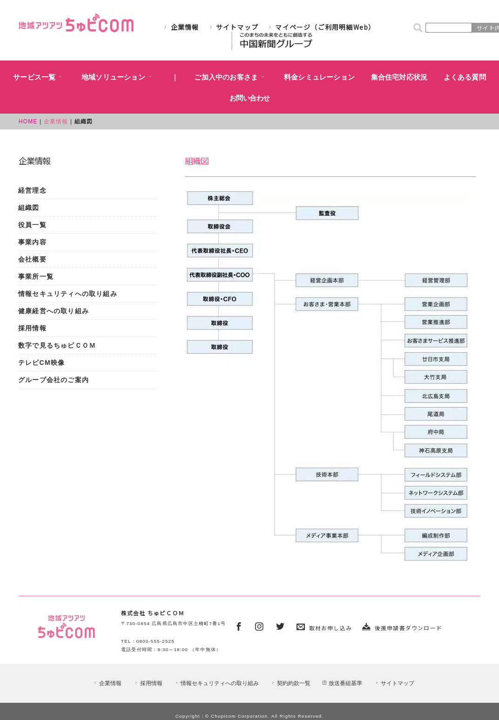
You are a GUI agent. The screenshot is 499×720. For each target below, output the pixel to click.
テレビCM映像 (41, 362)
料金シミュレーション (319, 77)
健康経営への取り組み (53, 311)
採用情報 (32, 328)
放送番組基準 (342, 683)
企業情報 (180, 27)
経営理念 (32, 190)
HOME (28, 121)
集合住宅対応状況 (399, 77)
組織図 (29, 207)
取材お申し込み (330, 628)
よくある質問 (465, 77)
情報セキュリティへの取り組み (67, 293)
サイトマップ (233, 27)
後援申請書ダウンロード (408, 628)
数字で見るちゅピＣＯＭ (57, 345)
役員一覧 (32, 225)
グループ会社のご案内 (53, 380)
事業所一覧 (36, 276)
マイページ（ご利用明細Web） (321, 27)
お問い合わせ (249, 98)
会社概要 (32, 259)
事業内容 (32, 242)
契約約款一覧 (290, 683)
